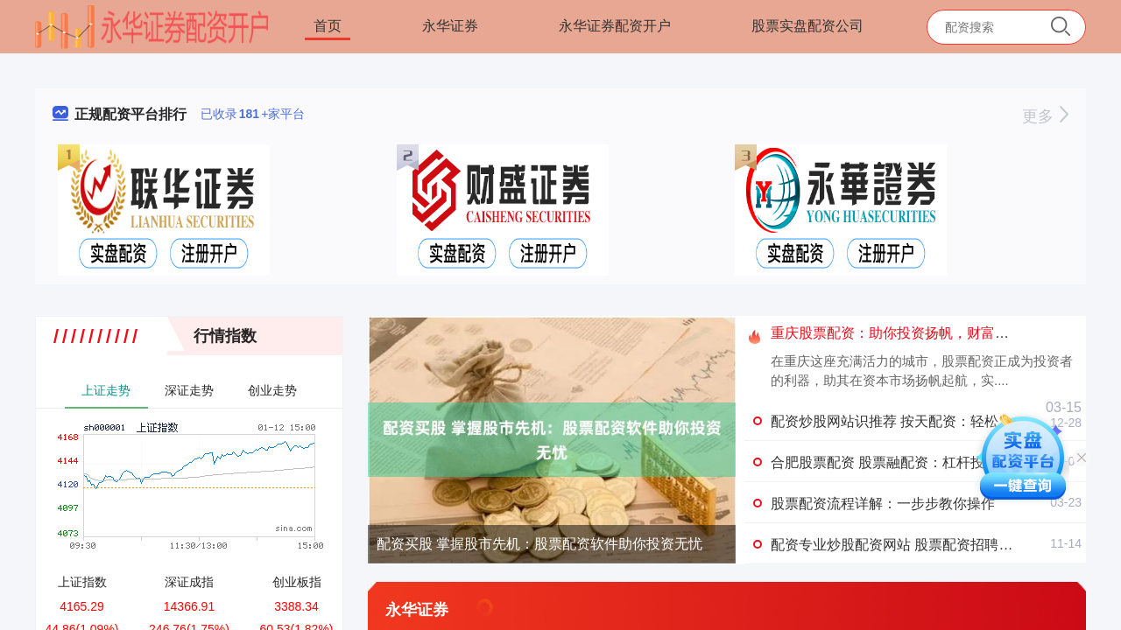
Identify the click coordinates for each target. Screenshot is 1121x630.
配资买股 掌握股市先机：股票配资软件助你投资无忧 (539, 543)
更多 (1045, 116)
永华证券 (450, 25)
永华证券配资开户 (615, 25)
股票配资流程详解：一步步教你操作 (883, 503)
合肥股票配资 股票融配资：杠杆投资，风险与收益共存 (940, 462)
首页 (328, 25)
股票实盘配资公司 (807, 25)
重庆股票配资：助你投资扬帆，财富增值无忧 (911, 333)
